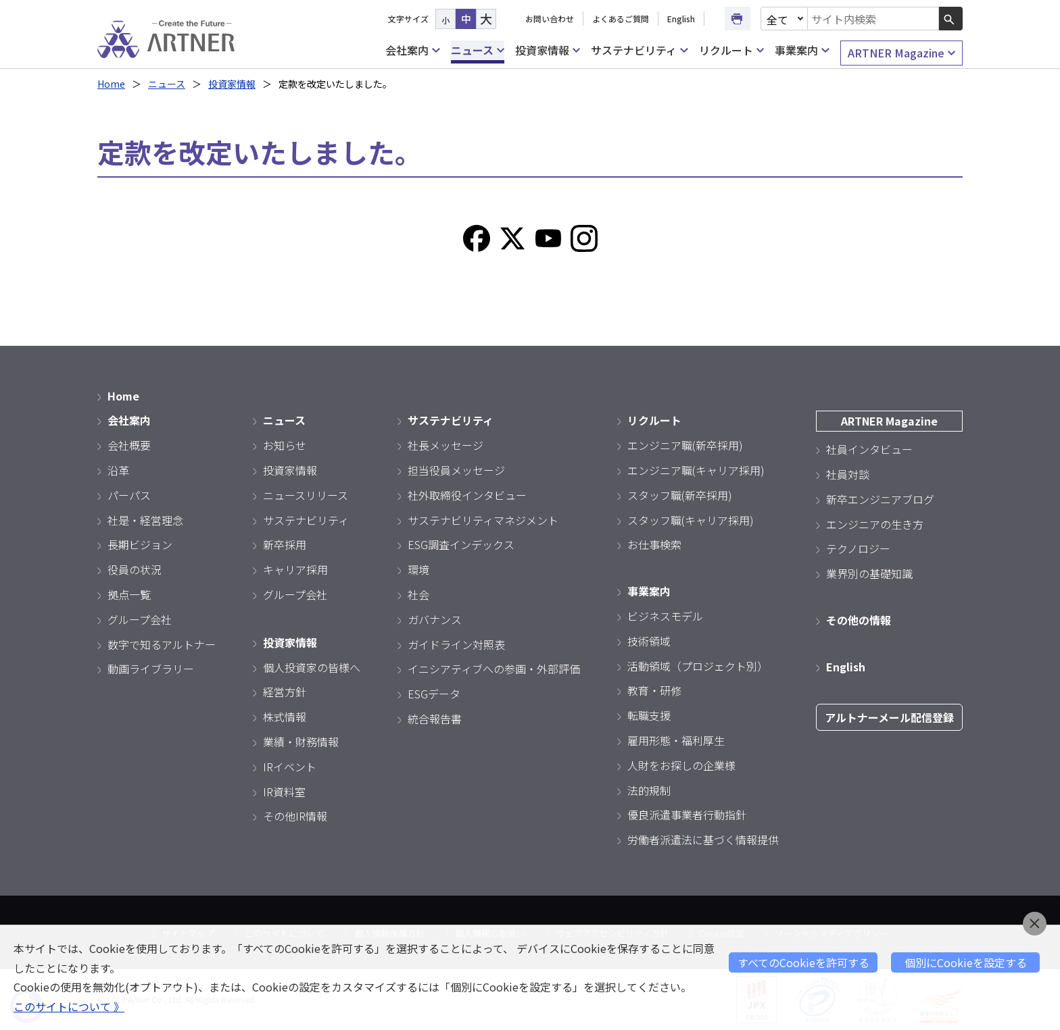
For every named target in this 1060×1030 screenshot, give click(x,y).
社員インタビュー (869, 449)
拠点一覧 (129, 594)
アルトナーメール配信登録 (889, 717)
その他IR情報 (295, 816)
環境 (418, 569)
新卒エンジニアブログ (880, 499)
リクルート (731, 50)
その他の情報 (858, 620)
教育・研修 (654, 690)
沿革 (118, 470)
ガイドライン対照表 (456, 644)
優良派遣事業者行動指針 (686, 814)
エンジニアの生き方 (874, 524)
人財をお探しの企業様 (681, 765)
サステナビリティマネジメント (483, 520)
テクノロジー (858, 548)
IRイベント (289, 766)
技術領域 (649, 641)
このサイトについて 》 (69, 1006)
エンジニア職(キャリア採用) (696, 470)
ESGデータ (434, 694)
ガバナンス (435, 619)
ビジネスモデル (665, 616)
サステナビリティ (639, 50)
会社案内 (412, 50)
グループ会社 (139, 619)
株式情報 (284, 717)
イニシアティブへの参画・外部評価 (494, 669)
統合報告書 (435, 719)
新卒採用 (284, 544)
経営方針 (284, 692)
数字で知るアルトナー (161, 644)
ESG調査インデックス (461, 544)
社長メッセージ (445, 445)
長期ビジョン (139, 544)
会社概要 (129, 445)
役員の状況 (134, 569)
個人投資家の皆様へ (311, 667)
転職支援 (649, 715)
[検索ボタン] (951, 18)
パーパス (129, 495)
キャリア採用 (295, 569)
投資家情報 (547, 50)
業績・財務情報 (301, 741)
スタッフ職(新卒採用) (679, 495)
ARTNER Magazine (901, 53)
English (681, 18)
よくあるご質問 (620, 18)
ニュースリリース (305, 495)
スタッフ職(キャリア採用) (690, 520)
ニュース (477, 50)
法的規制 (649, 790)
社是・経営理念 (145, 520)
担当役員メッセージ (456, 470)
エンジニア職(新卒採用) (685, 445)
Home (111, 84)
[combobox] (873, 18)
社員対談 (847, 474)
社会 (418, 594)
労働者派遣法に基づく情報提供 (703, 839)
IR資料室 (284, 791)
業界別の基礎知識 (869, 573)
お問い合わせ (549, 18)
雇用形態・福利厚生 (676, 740)
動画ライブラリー (150, 669)
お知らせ (284, 445)
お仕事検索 (654, 544)
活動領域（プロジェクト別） (697, 666)
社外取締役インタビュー (467, 495)
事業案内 (802, 50)
